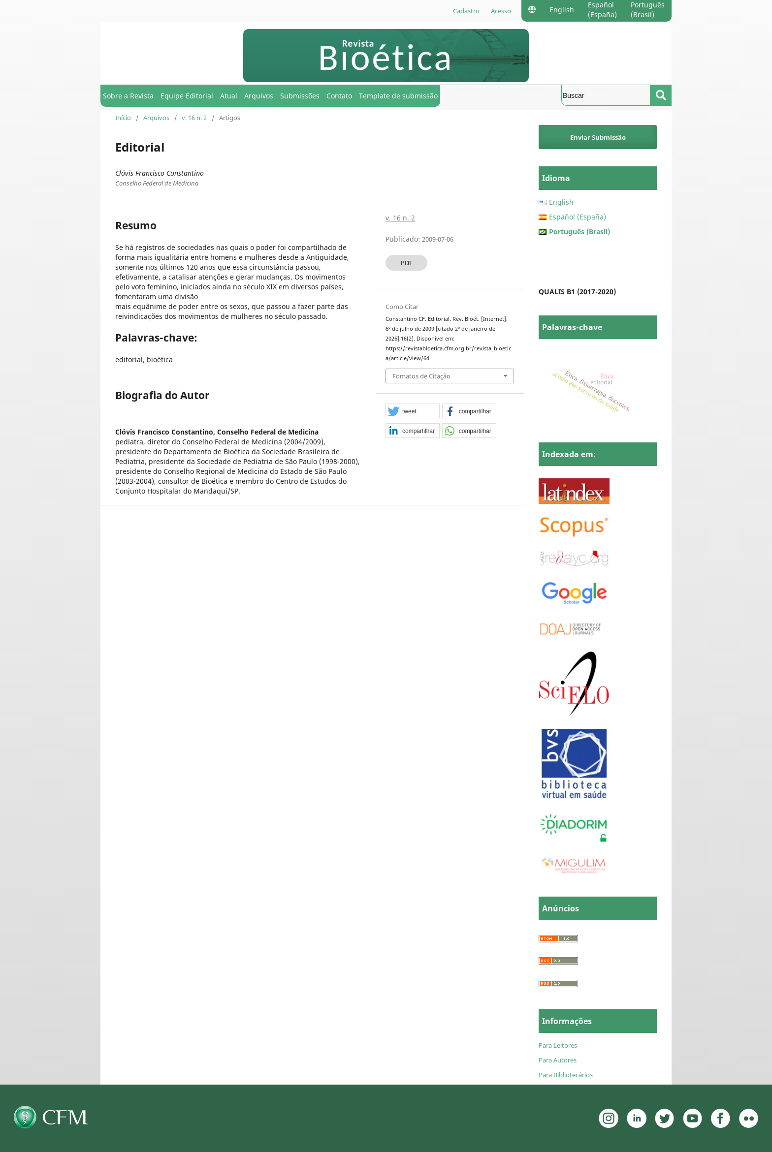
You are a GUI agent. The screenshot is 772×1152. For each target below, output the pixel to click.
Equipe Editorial (187, 95)
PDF (407, 262)
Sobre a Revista (128, 95)
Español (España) (602, 9)
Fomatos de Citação (421, 376)
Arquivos (258, 95)
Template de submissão (398, 95)
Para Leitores (558, 1045)
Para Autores (558, 1060)
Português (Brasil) (648, 9)
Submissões (300, 95)
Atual (228, 95)
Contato (339, 95)
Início (123, 117)
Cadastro (466, 10)
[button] (412, 411)
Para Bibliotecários (566, 1074)
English (561, 9)
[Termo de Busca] (605, 95)
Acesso (501, 10)
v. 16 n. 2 (194, 117)
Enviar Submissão (598, 137)
